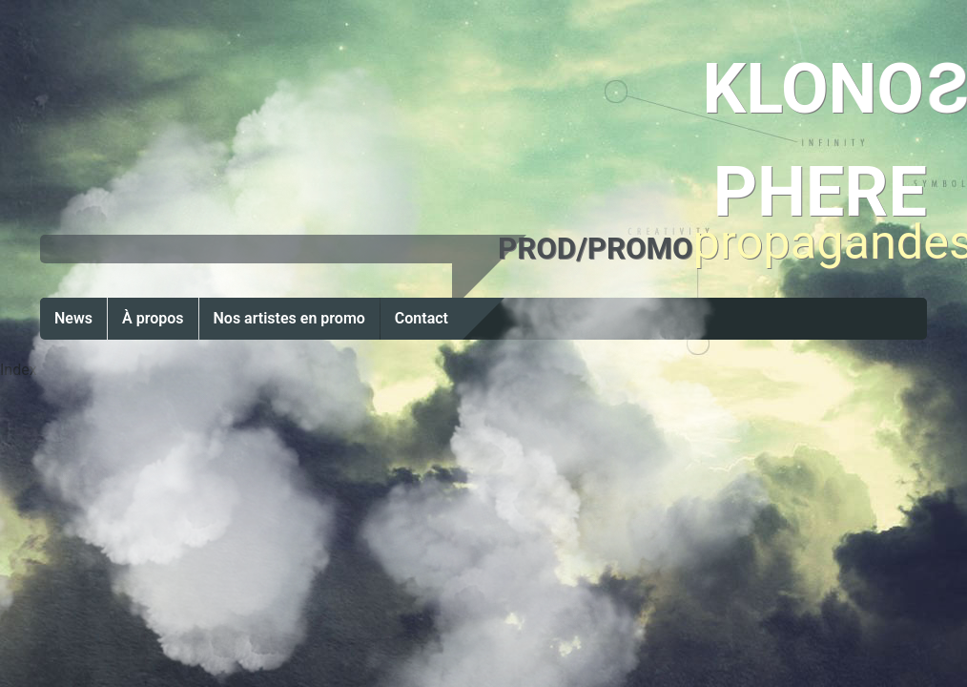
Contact (421, 318)
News (73, 318)
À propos (153, 318)
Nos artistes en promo (289, 318)
